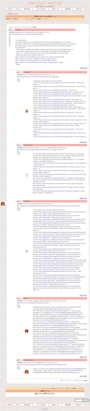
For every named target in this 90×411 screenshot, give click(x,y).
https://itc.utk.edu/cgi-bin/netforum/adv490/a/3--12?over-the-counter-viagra (62, 174)
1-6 (46, 19)
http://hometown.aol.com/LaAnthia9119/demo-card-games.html (35, 59)
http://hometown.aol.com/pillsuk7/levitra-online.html (55, 103)
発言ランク (55, 9)
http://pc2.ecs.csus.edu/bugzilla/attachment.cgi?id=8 (53, 327)
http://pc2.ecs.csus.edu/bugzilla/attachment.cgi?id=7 (53, 322)
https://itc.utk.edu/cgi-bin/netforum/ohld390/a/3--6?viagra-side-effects (58, 187)
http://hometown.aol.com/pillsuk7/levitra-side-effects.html (57, 83)
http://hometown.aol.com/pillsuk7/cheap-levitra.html (55, 92)
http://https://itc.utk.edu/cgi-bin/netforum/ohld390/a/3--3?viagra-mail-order (40, 149)
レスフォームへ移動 (29, 27)
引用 (18, 81)
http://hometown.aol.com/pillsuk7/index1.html (53, 90)
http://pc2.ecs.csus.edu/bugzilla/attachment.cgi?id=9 (53, 333)
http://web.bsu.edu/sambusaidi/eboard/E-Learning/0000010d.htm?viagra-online (41, 364)
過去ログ (79, 9)
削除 (85, 68)
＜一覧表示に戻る (12, 14)
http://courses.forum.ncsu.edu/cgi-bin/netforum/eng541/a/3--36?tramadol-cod (63, 163)
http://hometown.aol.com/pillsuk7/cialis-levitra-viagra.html (57, 109)
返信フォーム (45, 391)
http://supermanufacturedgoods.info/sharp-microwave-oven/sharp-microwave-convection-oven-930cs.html (56, 287)
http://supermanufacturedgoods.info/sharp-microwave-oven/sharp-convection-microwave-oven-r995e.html (56, 227)
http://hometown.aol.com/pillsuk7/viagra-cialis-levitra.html (57, 116)
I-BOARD (45, 409)
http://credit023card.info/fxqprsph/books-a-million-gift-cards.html (36, 60)
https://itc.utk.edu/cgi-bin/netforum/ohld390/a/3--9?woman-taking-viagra (61, 170)
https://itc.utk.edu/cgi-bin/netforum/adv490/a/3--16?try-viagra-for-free (58, 183)
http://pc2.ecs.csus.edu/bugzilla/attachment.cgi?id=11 (53, 344)
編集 (81, 68)
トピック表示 (40, 9)
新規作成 (27, 9)
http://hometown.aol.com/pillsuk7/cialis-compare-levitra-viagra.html (60, 120)
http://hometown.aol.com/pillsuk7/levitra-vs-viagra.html (56, 112)
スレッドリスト (14, 27)
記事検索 (68, 9)
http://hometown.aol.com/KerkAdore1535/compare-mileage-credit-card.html (39, 62)
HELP (18, 9)
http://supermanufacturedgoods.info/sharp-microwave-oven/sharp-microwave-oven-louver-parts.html (48, 206)
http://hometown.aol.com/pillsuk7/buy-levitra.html (54, 94)
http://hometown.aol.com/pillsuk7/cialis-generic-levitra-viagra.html (38, 77)
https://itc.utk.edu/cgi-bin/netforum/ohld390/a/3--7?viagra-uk (55, 178)
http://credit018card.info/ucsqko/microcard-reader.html (26, 34)
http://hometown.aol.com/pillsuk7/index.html (53, 105)
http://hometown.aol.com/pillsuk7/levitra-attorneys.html (56, 125)
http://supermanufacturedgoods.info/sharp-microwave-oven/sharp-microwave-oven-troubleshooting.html (56, 276)
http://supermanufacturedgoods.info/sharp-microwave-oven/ (57, 271)
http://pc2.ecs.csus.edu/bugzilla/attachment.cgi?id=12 (53, 350)
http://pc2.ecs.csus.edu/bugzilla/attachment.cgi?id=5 (33, 303)
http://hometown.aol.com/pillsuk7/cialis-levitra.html (55, 107)
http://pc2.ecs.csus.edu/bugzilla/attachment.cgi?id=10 (53, 338)
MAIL (25, 32)
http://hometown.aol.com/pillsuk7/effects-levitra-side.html (57, 86)
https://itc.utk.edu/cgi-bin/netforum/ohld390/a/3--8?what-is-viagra (59, 167)
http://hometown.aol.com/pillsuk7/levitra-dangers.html (56, 136)
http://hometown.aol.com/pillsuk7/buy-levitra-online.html (57, 129)
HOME (10, 9)
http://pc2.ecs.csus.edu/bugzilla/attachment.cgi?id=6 (53, 316)
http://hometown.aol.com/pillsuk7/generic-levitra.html (56, 101)
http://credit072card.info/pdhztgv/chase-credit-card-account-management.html (40, 57)
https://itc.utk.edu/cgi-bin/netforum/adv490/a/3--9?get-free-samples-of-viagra (60, 191)
